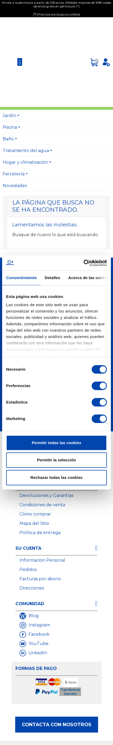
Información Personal (42, 560)
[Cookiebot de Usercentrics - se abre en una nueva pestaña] (83, 262)
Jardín (9, 115)
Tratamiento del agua (26, 150)
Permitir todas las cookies (56, 442)
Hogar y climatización (25, 162)
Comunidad (29, 603)
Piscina (10, 127)
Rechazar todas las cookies (56, 477)
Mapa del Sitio (34, 523)
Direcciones (31, 588)
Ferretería (14, 173)
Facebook (38, 634)
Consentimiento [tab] (21, 277)
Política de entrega (39, 532)
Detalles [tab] (52, 277)
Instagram (38, 624)
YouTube (38, 643)
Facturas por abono (40, 578)
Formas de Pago (36, 668)
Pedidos (28, 569)
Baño (8, 138)
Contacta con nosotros (56, 724)
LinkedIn (37, 652)
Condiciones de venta (42, 504)
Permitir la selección (56, 460)
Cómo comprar (35, 514)
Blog (33, 615)
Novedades (15, 185)
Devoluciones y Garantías (46, 495)
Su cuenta (28, 548)
